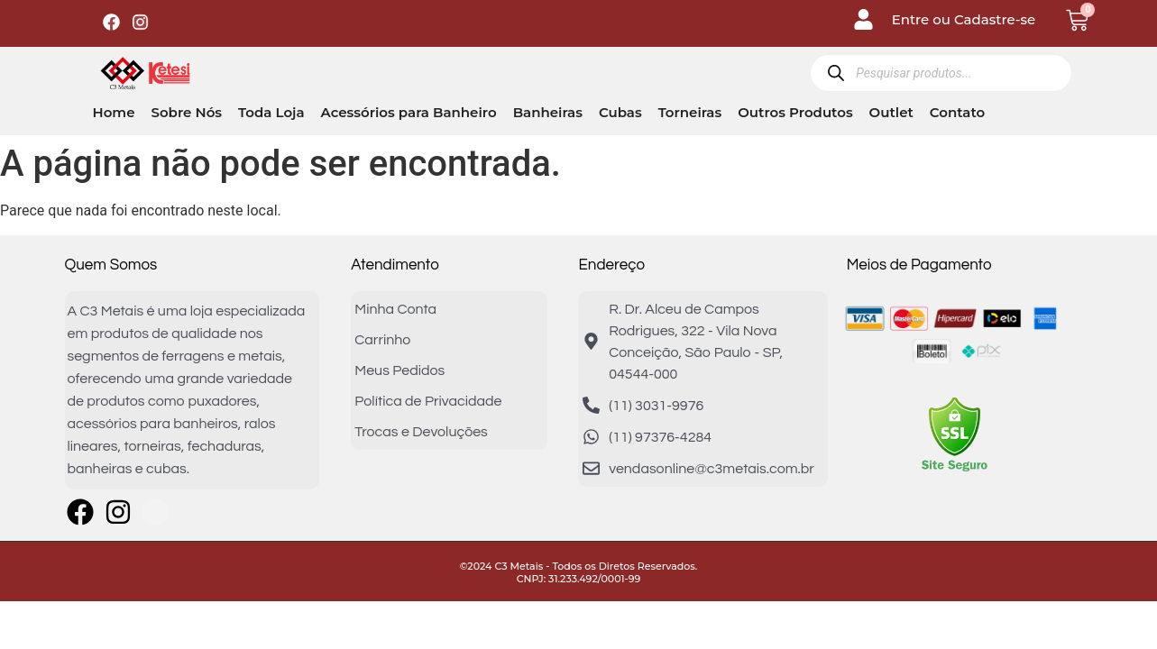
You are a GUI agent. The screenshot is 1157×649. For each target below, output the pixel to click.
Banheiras (548, 112)
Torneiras (690, 112)
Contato (957, 112)
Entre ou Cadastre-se (964, 19)
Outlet (891, 112)
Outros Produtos (795, 112)
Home (114, 112)
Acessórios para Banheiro (409, 112)
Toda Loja (271, 112)
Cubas (620, 112)
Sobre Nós (186, 112)
